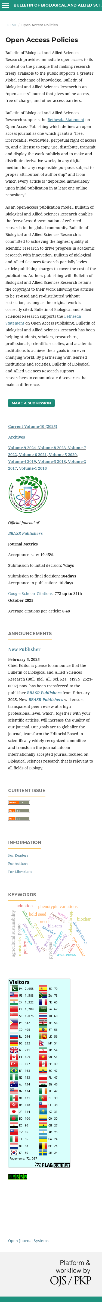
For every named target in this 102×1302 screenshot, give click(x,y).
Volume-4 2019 (22, 461)
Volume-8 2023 (52, 447)
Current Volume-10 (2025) (32, 426)
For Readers (18, 855)
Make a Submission (31, 403)
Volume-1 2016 (33, 468)
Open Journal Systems (28, 1240)
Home (11, 25)
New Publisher (24, 649)
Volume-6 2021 (33, 454)
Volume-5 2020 (63, 454)
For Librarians (20, 871)
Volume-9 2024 (22, 447)
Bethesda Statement (66, 119)
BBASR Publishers (25, 533)
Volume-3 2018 (52, 461)
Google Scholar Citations (30, 593)
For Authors (18, 863)
